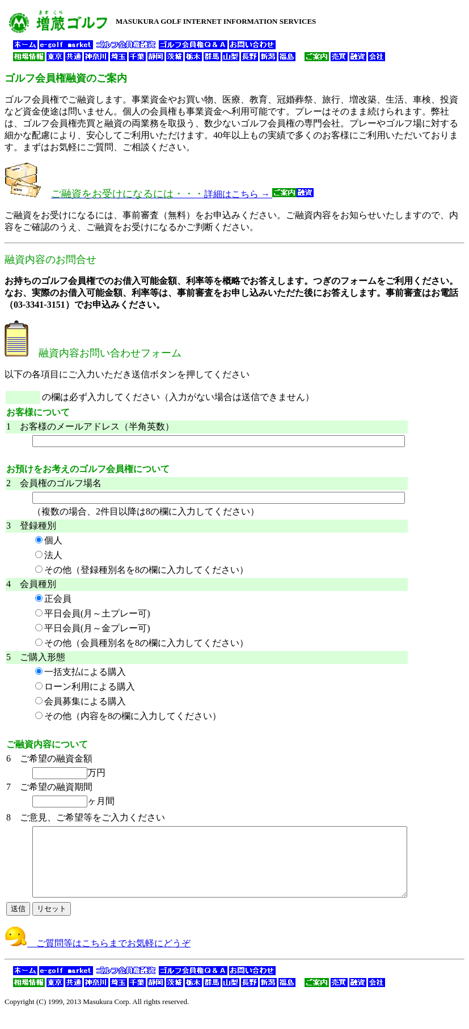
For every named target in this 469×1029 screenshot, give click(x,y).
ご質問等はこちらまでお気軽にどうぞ (98, 957)
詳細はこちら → (182, 194)
